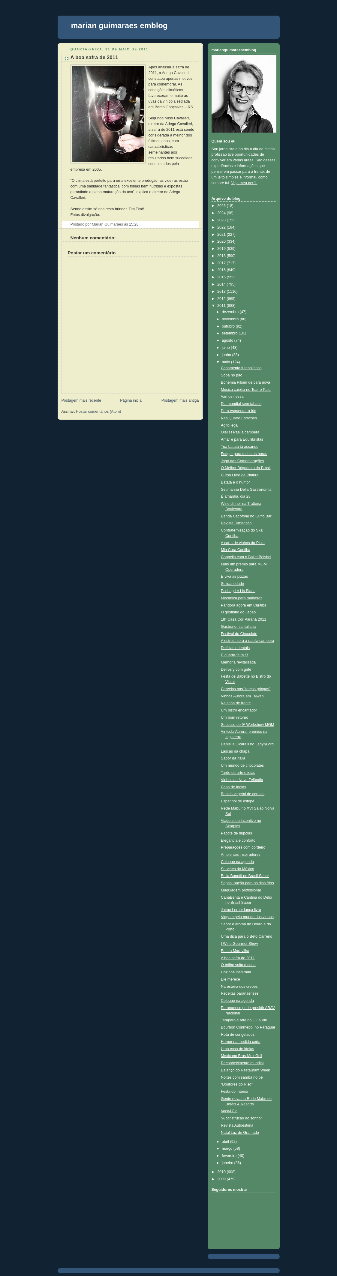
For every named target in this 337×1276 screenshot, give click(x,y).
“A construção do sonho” (241, 1118)
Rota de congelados (237, 1034)
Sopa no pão (231, 375)
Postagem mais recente (81, 400)
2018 (222, 256)
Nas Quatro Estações (239, 418)
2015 (222, 277)
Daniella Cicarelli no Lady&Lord (247, 744)
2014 (222, 284)
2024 (222, 213)
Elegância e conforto (238, 840)
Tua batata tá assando (239, 447)
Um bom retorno (234, 717)
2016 (222, 270)
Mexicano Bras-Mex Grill (241, 1056)
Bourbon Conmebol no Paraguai (248, 1027)
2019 (222, 249)
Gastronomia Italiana (238, 627)
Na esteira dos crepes (239, 986)
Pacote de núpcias (236, 833)
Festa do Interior (234, 1091)
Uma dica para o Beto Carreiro (246, 936)
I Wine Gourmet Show (239, 944)
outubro (229, 326)
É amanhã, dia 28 (236, 496)
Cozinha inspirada (236, 972)
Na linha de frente (236, 703)
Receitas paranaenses (239, 993)
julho (226, 348)
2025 (222, 206)
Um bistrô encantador (239, 710)
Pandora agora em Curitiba (243, 605)
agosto (228, 340)
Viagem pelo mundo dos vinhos (247, 917)
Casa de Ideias (233, 787)
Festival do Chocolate (239, 634)
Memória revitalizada (238, 662)
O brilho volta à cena (238, 965)
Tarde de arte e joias (238, 773)
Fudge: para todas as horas (244, 454)
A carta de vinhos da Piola (243, 543)
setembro (230, 333)
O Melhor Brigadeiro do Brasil (245, 468)
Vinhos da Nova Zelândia (242, 780)
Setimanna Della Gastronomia (246, 489)
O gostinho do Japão (238, 612)
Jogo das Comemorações (242, 461)
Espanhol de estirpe (237, 801)
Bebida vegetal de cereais (242, 794)
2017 (222, 263)
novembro (231, 319)
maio (226, 362)
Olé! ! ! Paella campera (240, 432)
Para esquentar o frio (238, 411)
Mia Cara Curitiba (235, 550)
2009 (222, 1179)
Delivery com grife (236, 669)
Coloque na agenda (237, 862)
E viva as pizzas (234, 576)
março (227, 1148)
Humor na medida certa (240, 1042)
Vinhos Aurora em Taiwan (242, 696)
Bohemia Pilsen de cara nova (245, 382)
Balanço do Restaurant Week (245, 1070)
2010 (222, 1172)
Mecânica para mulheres (241, 598)
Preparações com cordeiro (243, 847)
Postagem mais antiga (180, 400)
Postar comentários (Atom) (98, 411)
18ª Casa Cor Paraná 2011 (243, 619)
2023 (222, 220)
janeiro (228, 1163)
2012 (222, 299)
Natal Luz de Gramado (240, 1133)
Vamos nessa (232, 396)
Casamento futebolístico (241, 368)
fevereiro (230, 1156)
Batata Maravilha (235, 951)
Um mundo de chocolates (242, 765)
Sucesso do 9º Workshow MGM (247, 725)
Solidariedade (232, 584)
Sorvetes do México (237, 869)
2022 (222, 227)
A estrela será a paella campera (247, 641)
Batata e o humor (235, 482)
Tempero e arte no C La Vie (244, 1020)
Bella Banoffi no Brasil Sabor (245, 876)
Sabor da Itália (233, 758)
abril (226, 1142)
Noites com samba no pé (242, 1077)
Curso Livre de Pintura (239, 475)
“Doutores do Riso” (237, 1084)
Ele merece (230, 979)
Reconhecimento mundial (242, 1063)
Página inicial (131, 400)
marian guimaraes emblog (119, 25)
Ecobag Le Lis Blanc (238, 591)
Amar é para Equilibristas (242, 439)
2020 (222, 241)
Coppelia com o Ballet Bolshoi (246, 557)
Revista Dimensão (236, 523)
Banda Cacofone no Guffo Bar (246, 516)
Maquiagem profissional (241, 890)
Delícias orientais (235, 648)
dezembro (231, 312)
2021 (222, 234)
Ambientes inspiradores (240, 854)
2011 (222, 306)
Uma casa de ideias (237, 1049)
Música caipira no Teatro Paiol (246, 390)
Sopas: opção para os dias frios (247, 883)
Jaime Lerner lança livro (241, 910)
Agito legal (230, 425)
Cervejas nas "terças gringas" (245, 689)
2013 (222, 291)
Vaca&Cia (229, 1111)
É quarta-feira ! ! (234, 655)
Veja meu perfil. (244, 183)
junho (227, 355)
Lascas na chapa (235, 751)
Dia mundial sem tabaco (241, 404)
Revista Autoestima (237, 1125)
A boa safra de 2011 (94, 57)
